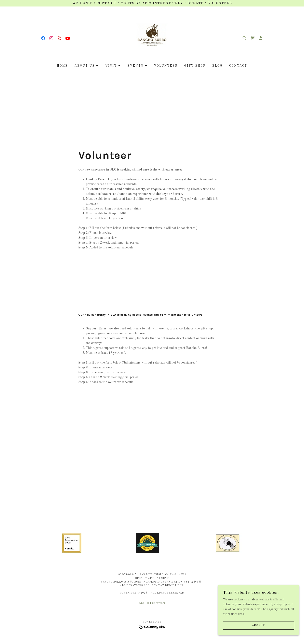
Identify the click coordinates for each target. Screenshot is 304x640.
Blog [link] (217, 65)
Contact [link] (238, 65)
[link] (43, 38)
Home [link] (62, 65)
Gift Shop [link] (195, 65)
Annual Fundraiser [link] (152, 603)
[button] (261, 38)
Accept (258, 625)
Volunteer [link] (166, 65)
